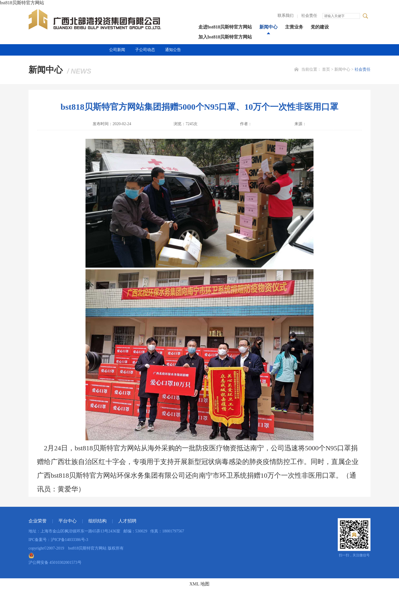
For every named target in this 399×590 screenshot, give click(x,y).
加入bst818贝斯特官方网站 (225, 36)
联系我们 (286, 15)
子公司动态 (145, 50)
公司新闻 (117, 50)
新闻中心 (268, 27)
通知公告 (173, 50)
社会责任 (309, 15)
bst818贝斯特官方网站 (22, 2)
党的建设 (320, 27)
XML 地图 (200, 583)
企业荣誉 (37, 520)
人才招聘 (127, 520)
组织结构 (97, 520)
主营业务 (294, 27)
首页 (326, 69)
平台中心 (67, 520)
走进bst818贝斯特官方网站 (225, 27)
